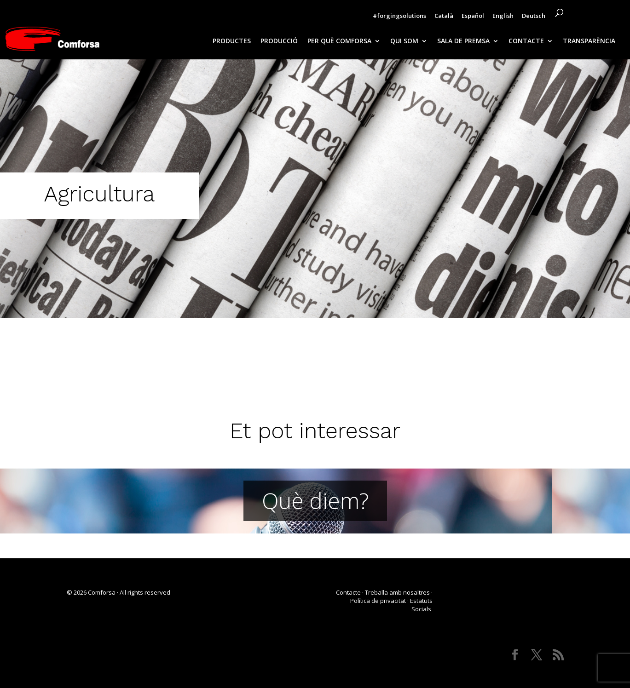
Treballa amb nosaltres (397, 592)
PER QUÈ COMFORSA (339, 41)
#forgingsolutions (399, 16)
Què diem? (315, 501)
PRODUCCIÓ (279, 41)
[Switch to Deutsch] (533, 18)
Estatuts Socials (421, 604)
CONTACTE (526, 41)
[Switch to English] (503, 18)
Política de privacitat (378, 600)
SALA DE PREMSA (463, 41)
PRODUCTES (232, 41)
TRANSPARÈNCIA (589, 41)
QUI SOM (404, 41)
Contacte (348, 592)
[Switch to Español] (473, 18)
